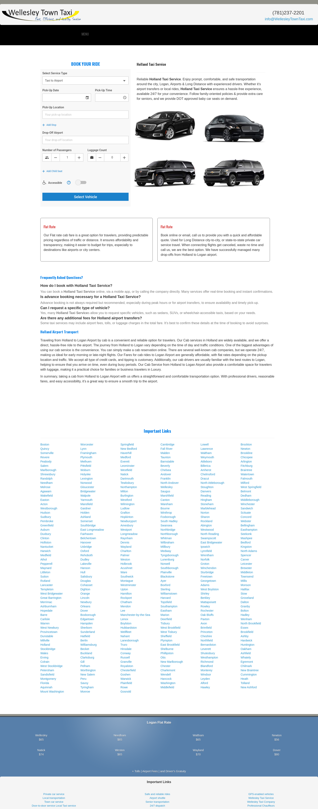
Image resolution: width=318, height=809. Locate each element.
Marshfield (167, 495)
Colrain (44, 661)
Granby (245, 606)
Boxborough (88, 614)
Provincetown (48, 632)
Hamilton (126, 593)
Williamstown (169, 593)
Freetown (206, 576)
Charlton (125, 551)
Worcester (87, 444)
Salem (44, 465)
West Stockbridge (51, 666)
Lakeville (86, 563)
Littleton (45, 572)
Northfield (207, 640)
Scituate (246, 512)
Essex (244, 627)
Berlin (84, 640)
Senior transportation (157, 801)
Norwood (86, 482)
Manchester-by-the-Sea (135, 614)
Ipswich (205, 546)
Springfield (127, 444)
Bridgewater (88, 491)
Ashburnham (48, 606)
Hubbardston (128, 627)
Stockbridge (47, 649)
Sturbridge (207, 572)
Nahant (125, 636)
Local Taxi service (66, 805)
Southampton (169, 606)
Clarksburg (87, 657)
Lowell (205, 444)
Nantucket (46, 546)
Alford (204, 683)
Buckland (86, 653)
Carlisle (45, 619)
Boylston (125, 623)
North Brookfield (251, 623)
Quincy (44, 448)
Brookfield (247, 632)
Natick (124, 474)
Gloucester (87, 487)
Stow (244, 593)
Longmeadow (129, 534)
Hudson (45, 512)
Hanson (85, 568)
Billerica (206, 465)
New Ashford (249, 687)
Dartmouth (127, 478)
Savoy (84, 683)
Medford (125, 457)
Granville (126, 661)
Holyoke (86, 474)
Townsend (247, 576)
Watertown (247, 474)
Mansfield (87, 504)
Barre (43, 614)
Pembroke (46, 521)
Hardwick (246, 640)
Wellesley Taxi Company (261, 801)
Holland (45, 644)
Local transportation (54, 798)
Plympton (166, 640)
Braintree (246, 470)
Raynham (126, 538)
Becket (85, 649)
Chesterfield (128, 670)
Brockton (246, 444)
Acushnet (126, 568)
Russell (125, 657)
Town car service (53, 801)
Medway (166, 551)
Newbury (86, 602)
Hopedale (46, 610)
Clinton (44, 538)
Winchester (248, 504)
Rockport (126, 597)
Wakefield (46, 495)
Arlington (246, 461)
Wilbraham (167, 542)
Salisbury (86, 576)
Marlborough (48, 470)
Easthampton (249, 529)
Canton (165, 499)
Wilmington (127, 504)
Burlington (126, 495)
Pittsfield (86, 465)
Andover (166, 474)
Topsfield (166, 602)
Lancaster (46, 585)
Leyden (205, 678)
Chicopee (247, 457)
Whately (246, 657)
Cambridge (167, 444)
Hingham (206, 499)
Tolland (245, 683)
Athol (43, 559)
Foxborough (168, 517)
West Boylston (210, 589)
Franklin (166, 478)
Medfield (45, 555)
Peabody (46, 461)
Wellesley (167, 487)
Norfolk (205, 559)
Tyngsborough (170, 555)
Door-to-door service (43, 805)
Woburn (85, 470)
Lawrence (207, 448)
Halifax (245, 589)
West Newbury (49, 627)
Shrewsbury (47, 474)
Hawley (205, 687)
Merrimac (46, 602)
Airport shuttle (157, 798)
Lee (122, 610)
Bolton (245, 610)
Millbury (165, 546)
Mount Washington (52, 691)
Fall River (167, 448)
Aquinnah (46, 687)
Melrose (45, 487)
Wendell (166, 674)
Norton (205, 512)
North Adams (249, 551)
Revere (44, 457)
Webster (246, 521)
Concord (246, 517)
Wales (44, 653)
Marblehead (208, 508)
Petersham (47, 670)
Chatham (126, 602)
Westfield (126, 470)
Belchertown (88, 538)
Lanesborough (129, 640)
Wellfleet (125, 632)
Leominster (127, 465)
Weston (125, 559)
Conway (125, 653)
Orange (85, 593)
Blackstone (167, 576)
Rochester (207, 610)
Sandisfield (47, 674)
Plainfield (126, 683)
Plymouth (86, 457)
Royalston (126, 666)
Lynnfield (206, 551)
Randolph (46, 478)
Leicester (246, 563)
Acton (44, 504)
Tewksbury (127, 482)
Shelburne (167, 649)
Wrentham (207, 555)
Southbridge (88, 525)
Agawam (45, 491)
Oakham (246, 649)
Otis (163, 657)
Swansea (166, 525)
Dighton (85, 589)
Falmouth (246, 478)
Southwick (126, 576)
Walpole (86, 495)
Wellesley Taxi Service (261, 798)
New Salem (88, 674)
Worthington (88, 670)
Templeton (47, 589)
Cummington (249, 674)
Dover (84, 610)
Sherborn (86, 627)
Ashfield (246, 653)
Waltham (206, 453)
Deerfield (166, 619)
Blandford (207, 666)
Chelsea (166, 470)
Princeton (207, 632)
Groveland (247, 597)
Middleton (247, 572)
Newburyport (128, 521)
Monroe (85, 691)
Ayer (164, 580)
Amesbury (126, 525)
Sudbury (45, 517)
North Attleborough (212, 482)
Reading (206, 495)
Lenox (124, 619)
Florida (44, 683)
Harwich (45, 551)
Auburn (44, 529)
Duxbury (45, 534)
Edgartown (87, 619)
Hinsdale (125, 649)
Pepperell (46, 563)
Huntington (248, 644)
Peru (84, 678)
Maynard (45, 568)
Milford (245, 482)
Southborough (169, 568)
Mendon (125, 606)
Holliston (45, 542)
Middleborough (250, 499)
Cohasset (86, 585)
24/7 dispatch (157, 805)
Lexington (87, 478)
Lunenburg (167, 559)
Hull (83, 572)
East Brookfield (170, 644)
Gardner (86, 508)
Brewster (246, 568)
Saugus (165, 491)
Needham (46, 482)
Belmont (246, 491)
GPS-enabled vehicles (261, 794)
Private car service (53, 794)
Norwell (165, 563)
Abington (206, 525)
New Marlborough (172, 661)
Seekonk (246, 534)
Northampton (128, 487)
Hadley (245, 614)
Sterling (165, 589)
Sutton (44, 576)
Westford (126, 499)
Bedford (246, 542)
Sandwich (247, 508)
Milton (124, 491)
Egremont (247, 661)
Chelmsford (208, 474)
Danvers (206, 491)
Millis (244, 580)
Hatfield (85, 636)
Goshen (125, 674)
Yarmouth (87, 499)
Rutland (45, 580)
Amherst (206, 470)
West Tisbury (169, 632)
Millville (44, 640)
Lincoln (85, 597)
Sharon (205, 517)
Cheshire (206, 636)
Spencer (246, 555)
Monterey (206, 670)
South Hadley (169, 521)
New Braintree (250, 670)
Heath (244, 678)
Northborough (169, 534)
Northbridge (168, 529)
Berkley (205, 597)
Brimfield (206, 627)
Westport (126, 529)
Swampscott (208, 538)
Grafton (125, 512)
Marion (165, 614)
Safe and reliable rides (157, 794)
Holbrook (126, 563)
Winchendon (208, 568)
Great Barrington (50, 597)
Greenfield (47, 525)
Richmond (207, 661)
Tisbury (165, 623)
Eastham (166, 610)
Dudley (85, 559)
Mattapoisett (208, 602)
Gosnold (125, 691)
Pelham (85, 666)
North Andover (170, 482)
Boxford (165, 585)
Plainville (166, 572)
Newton (245, 448)
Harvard (166, 597)
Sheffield (166, 636)
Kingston (246, 546)
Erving (44, 657)
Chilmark (246, 666)
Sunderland (88, 632)
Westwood (207, 529)
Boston (44, 444)
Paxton (205, 619)
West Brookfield (170, 627)
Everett (124, 461)
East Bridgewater (211, 542)
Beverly (165, 465)
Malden (165, 453)
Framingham (89, 453)
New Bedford (128, 448)
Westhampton (209, 657)
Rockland (206, 521)
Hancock (166, 678)
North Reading (210, 534)
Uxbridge (86, 546)
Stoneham (207, 504)
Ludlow (124, 508)
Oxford (85, 551)
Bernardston (208, 644)
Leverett (206, 649)
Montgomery (48, 678)
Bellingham (248, 525)
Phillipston (167, 653)
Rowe (124, 687)
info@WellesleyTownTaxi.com (289, 19)
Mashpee (246, 538)
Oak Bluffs (207, 614)
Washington (168, 683)
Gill (83, 661)
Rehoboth (87, 555)
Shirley (205, 593)
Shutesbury (208, 653)
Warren (44, 623)
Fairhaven (87, 534)
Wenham (246, 619)
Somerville (47, 453)
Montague (126, 580)
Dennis (124, 542)
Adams (205, 585)
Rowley (205, 606)
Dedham (246, 495)
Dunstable (46, 636)
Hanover (86, 542)
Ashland (86, 517)
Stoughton (207, 487)
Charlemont (168, 670)
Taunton (166, 457)
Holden (85, 512)
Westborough (48, 508)
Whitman (166, 538)
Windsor (206, 674)
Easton (44, 499)
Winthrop (166, 512)
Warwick (125, 678)
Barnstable (167, 461)
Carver (245, 559)
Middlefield (167, 687)
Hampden (87, 623)
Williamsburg (89, 644)
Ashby (245, 636)
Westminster (128, 585)
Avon (204, 623)
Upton (124, 589)
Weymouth (207, 457)
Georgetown (208, 580)
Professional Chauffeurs (261, 805)
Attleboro (206, 461)
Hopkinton (126, 517)
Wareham (167, 504)
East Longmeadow (92, 529)
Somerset (87, 521)
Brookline (246, 453)
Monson (246, 585)
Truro (123, 644)
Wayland (125, 546)
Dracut (205, 478)
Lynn (84, 448)
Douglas (86, 580)
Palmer (124, 555)
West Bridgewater (51, 593)
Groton (205, 563)
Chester (166, 666)
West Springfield (251, 487)
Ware (123, 572)
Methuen (86, 461)
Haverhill (125, 453)
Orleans (85, 606)
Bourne (165, 508)
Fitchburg (246, 465)
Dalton (245, 602)
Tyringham (87, 687)
